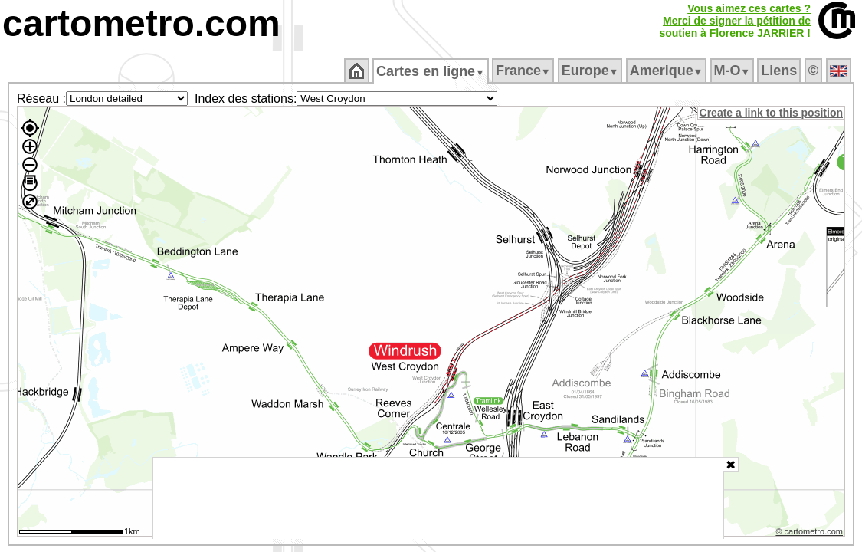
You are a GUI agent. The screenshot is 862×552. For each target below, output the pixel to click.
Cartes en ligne (432, 71)
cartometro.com (141, 23)
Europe (590, 70)
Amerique (667, 70)
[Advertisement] (438, 498)
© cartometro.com (810, 533)
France (524, 70)
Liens (780, 70)
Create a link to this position (772, 113)
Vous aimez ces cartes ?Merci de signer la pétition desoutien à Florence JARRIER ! (735, 20)
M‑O (733, 70)
